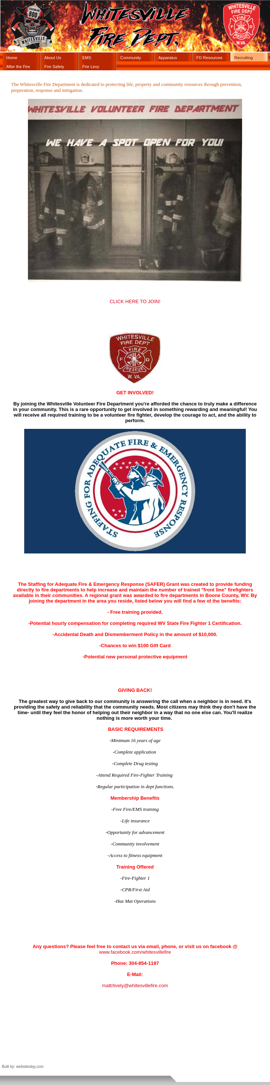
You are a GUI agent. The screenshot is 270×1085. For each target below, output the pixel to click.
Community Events (130, 58)
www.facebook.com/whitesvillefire (135, 952)
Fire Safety (54, 66)
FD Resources (209, 57)
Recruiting (243, 57)
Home (11, 57)
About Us (52, 57)
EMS (86, 57)
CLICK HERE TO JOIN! (134, 301)
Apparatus (167, 57)
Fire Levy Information (92, 67)
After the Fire (18, 66)
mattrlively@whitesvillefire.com (135, 985)
